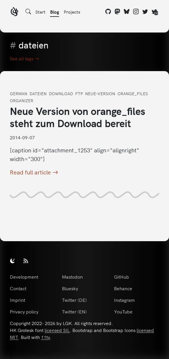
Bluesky (70, 288)
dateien (38, 93)
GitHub (121, 276)
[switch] (12, 260)
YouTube (123, 311)
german (18, 93)
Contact (18, 288)
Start (40, 11)
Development (24, 276)
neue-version (100, 93)
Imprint (17, 300)
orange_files (132, 93)
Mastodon (72, 276)
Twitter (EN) (74, 311)
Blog (54, 11)
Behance (123, 288)
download (61, 93)
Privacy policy (24, 311)
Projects (72, 11)
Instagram (124, 300)
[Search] (28, 11)
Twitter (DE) (74, 300)
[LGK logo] (14, 12)
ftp (79, 93)
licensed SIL (57, 330)
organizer (21, 100)
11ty (45, 337)
